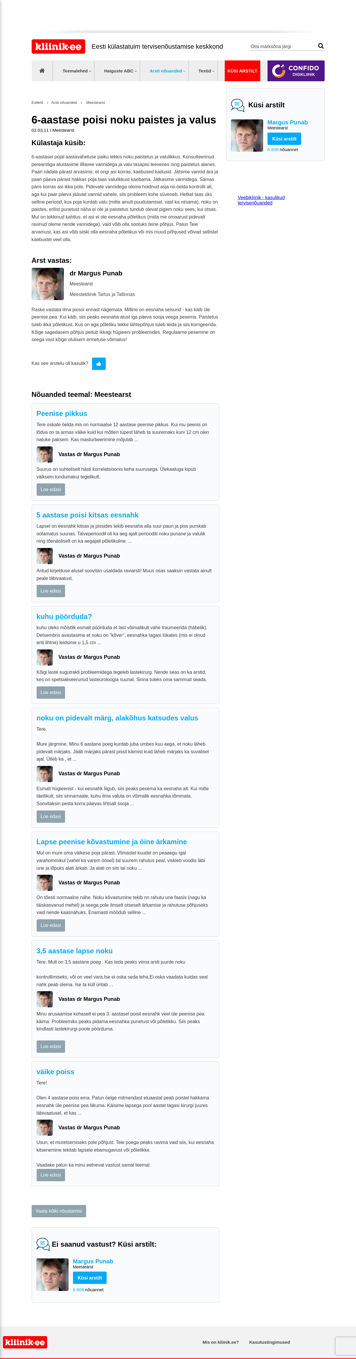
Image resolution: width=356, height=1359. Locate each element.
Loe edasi (51, 489)
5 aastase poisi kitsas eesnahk (88, 515)
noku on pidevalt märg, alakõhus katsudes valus (117, 718)
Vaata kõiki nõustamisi (59, 1211)
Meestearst (95, 102)
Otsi (321, 46)
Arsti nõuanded (166, 70)
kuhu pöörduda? (64, 616)
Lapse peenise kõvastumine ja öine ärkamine (112, 842)
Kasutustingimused (269, 1342)
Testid (204, 70)
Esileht (37, 102)
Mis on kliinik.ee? (220, 1342)
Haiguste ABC (118, 70)
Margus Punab (294, 125)
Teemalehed (75, 70)
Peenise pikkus (62, 413)
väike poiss (55, 1072)
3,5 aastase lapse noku (75, 951)
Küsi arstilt (242, 70)
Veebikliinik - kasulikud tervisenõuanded (261, 200)
